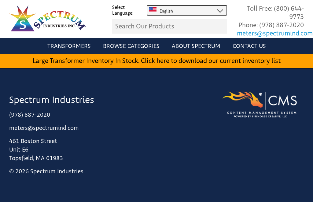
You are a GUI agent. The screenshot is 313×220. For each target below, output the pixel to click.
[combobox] (187, 10)
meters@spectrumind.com (275, 33)
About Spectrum (196, 46)
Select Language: (122, 10)
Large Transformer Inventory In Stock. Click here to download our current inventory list (157, 61)
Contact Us (249, 46)
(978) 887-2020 (281, 25)
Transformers (69, 46)
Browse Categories (131, 46)
